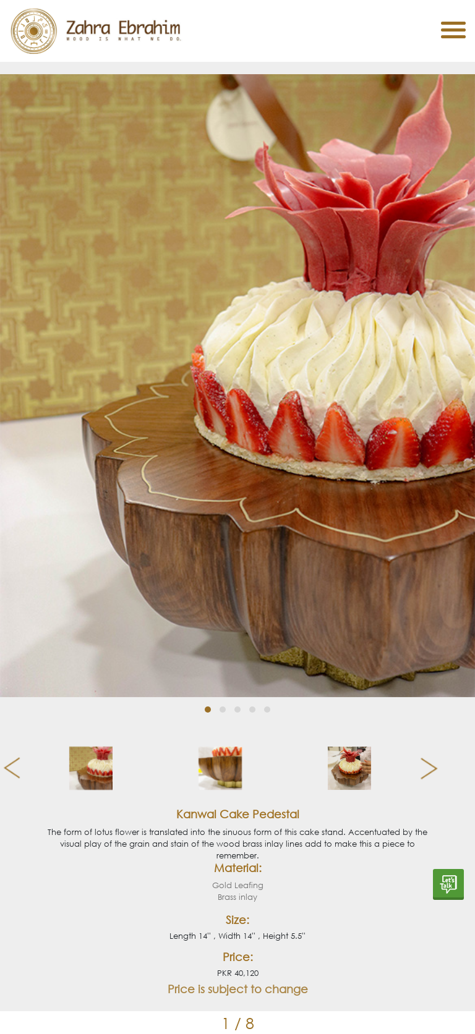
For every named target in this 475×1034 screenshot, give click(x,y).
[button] (207, 709)
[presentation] (7, 768)
